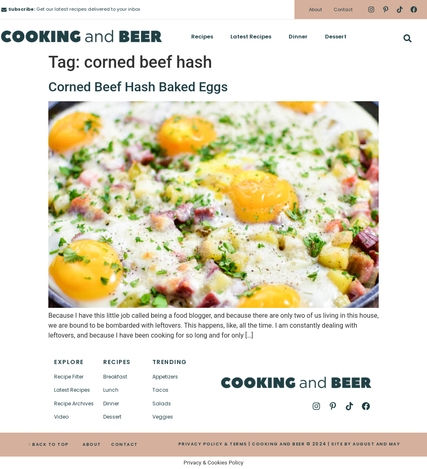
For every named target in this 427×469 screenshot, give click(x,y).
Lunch (111, 389)
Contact (343, 9)
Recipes (202, 36)
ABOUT (92, 444)
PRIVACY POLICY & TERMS (212, 444)
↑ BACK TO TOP (48, 444)
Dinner (298, 36)
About (315, 9)
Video (61, 416)
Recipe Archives (74, 403)
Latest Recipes (250, 36)
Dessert (335, 36)
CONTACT (124, 444)
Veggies (162, 416)
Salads (161, 403)
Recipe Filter (68, 376)
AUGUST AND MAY (376, 444)
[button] (407, 38)
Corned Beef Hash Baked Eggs (138, 87)
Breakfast (115, 376)
